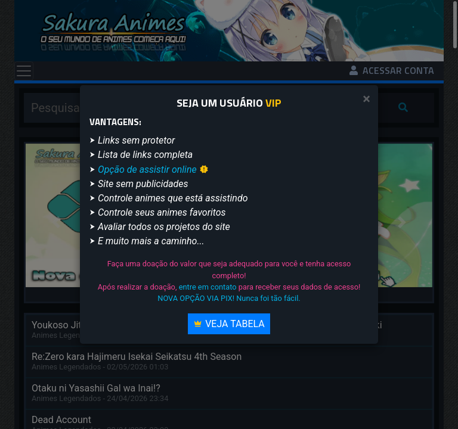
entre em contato (208, 286)
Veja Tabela (229, 323)
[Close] (366, 99)
